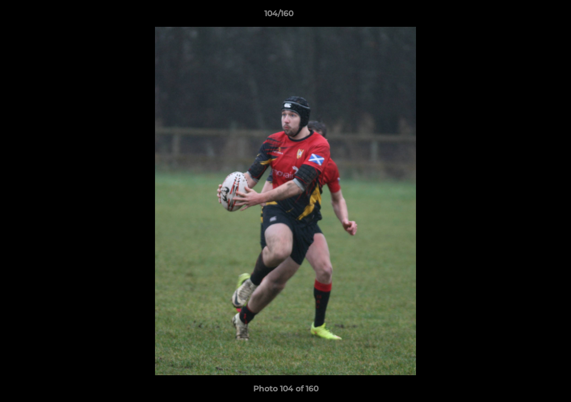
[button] (524, 16)
